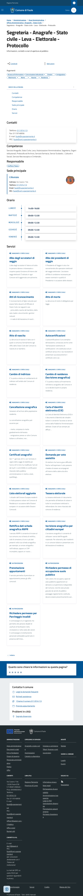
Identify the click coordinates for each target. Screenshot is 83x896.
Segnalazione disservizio (50, 804)
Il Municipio (14, 177)
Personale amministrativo (14, 761)
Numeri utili (11, 831)
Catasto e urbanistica (32, 756)
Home (9, 20)
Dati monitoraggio (13, 887)
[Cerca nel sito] (72, 10)
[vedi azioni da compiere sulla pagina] (49, 63)
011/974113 (22, 130)
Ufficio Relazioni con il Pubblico (14, 823)
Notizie (63, 746)
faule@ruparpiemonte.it (25, 136)
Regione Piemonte (12, 3)
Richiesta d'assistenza (50, 815)
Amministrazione (20, 20)
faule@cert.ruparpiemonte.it (25, 139)
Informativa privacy (50, 782)
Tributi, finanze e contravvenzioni (50, 751)
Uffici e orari (11, 828)
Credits (46, 887)
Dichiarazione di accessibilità (50, 791)
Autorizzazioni (16, 563)
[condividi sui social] (12, 63)
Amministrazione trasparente (50, 796)
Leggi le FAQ (47, 800)
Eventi (63, 764)
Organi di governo (13, 756)
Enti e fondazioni (13, 753)
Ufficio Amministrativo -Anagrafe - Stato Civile (24, 22)
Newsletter (65, 784)
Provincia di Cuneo (31, 785)
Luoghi (63, 760)
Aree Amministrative (36, 20)
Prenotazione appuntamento (50, 810)
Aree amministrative (14, 746)
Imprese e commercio (50, 746)
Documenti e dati (13, 749)
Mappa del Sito (65, 887)
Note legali (47, 785)
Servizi (32, 887)
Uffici (8, 770)
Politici (9, 766)
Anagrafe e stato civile (19, 253)
